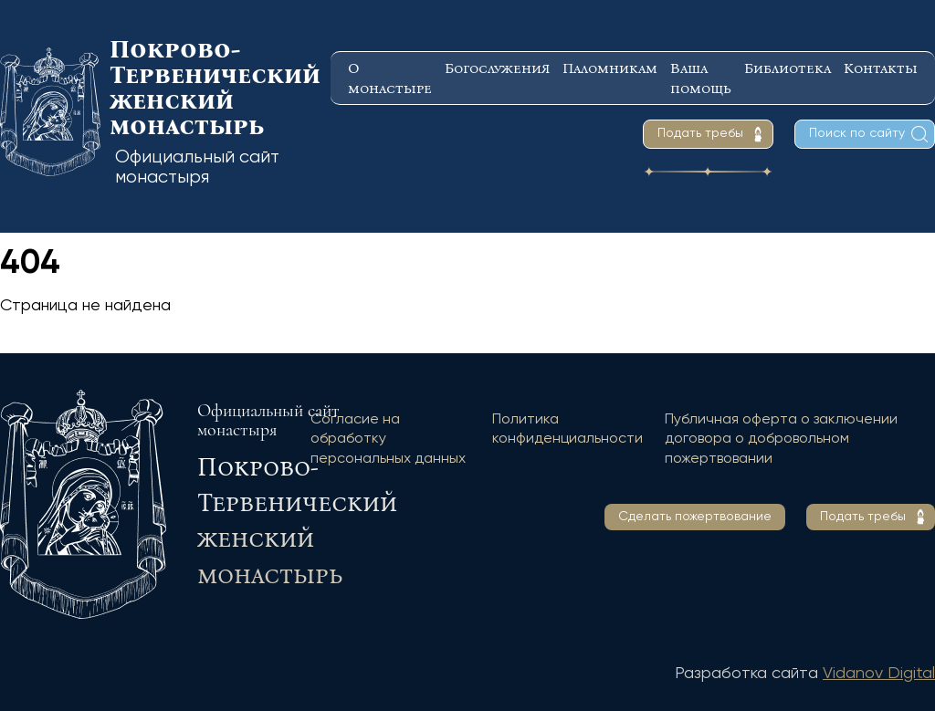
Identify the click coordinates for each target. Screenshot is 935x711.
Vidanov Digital (879, 673)
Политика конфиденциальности (567, 430)
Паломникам (609, 68)
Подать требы (700, 133)
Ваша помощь (700, 78)
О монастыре (390, 78)
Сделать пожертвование (695, 516)
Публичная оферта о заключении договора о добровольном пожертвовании (781, 439)
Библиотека (787, 68)
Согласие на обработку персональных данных (388, 439)
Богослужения (497, 68)
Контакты (881, 68)
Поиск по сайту (857, 133)
